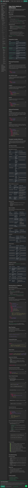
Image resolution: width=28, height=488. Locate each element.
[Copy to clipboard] (25, 70)
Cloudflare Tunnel (13, 425)
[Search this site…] (3, 3)
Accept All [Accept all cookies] (3, 486)
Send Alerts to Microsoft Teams (14, 478)
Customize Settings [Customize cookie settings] (15, 486)
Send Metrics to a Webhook (13, 323)
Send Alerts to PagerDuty (12, 50)
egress (23, 87)
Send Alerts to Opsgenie (12, 52)
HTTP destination (19, 21)
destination (13, 15)
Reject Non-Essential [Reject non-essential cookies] (8, 486)
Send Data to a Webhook (13, 35)
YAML (24, 66)
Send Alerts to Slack (11, 45)
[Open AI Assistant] (26, 486)
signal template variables (20, 294)
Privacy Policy (20, 484)
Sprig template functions (18, 263)
